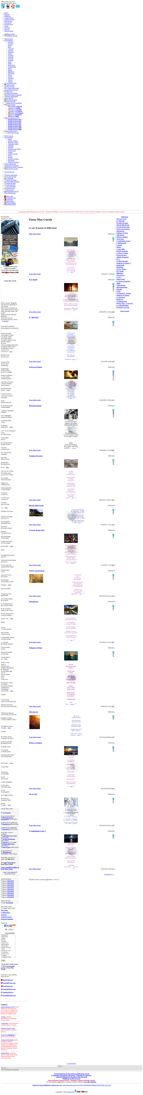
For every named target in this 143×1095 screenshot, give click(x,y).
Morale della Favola (36, 506)
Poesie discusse (8, 98)
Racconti (7, 14)
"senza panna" (8, 944)
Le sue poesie (6, 813)
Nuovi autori (9, 190)
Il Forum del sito (9, 172)
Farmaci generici (6, 1028)
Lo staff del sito (71, 1063)
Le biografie (8, 178)
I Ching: (3, 1017)
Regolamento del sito (11, 191)
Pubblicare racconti (11, 36)
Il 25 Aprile (33, 280)
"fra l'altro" (8, 941)
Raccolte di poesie (10, 100)
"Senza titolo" (8, 946)
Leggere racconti (9, 19)
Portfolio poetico (10, 204)
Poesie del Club (9, 101)
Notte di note (6, 847)
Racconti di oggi (10, 164)
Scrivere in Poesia (35, 367)
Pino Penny (4, 910)
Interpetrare (33, 601)
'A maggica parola (8, 957)
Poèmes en (15, 111)
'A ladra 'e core (8, 954)
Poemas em (15, 113)
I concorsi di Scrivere (11, 133)
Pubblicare (7, 16)
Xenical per (7, 1035)
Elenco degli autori (10, 175)
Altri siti (6, 29)
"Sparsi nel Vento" (8, 947)
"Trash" (8, 949)
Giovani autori (9, 188)
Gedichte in (15, 106)
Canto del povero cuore (9, 836)
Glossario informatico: (7, 1040)
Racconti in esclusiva (11, 165)
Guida (13, 1028)
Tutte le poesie (8, 39)
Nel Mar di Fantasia (8, 839)
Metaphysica (6, 824)
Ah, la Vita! (33, 794)
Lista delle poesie (10, 83)
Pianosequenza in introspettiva (7, 818)
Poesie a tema (9, 85)
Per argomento (8, 40)
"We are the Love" (8, 951)
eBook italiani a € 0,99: (8, 1007)
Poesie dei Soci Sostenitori (13, 103)
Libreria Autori (8, 31)
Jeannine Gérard (6, 917)
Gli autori (7, 27)
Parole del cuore (10, 198)
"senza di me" (8, 943)
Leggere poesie (8, 18)
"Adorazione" (8, 935)
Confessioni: (4, 1023)
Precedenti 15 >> (109, 874)
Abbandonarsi (6, 852)
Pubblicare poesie (9, 34)
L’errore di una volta (36, 530)
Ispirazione (5, 829)
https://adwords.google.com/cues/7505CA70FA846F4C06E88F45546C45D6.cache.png (84, 1085)
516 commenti (11, 872)
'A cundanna (8, 952)
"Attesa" (8, 938)
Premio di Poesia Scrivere (12, 118)
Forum (6, 26)
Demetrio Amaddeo (7, 919)
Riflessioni (124, 217)
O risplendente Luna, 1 (37, 831)
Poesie (6, 13)
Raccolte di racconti (11, 169)
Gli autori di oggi (10, 176)
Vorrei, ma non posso (36, 571)
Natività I (5, 842)
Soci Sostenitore (10, 186)
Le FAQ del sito (10, 193)
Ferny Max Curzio (35, 274)
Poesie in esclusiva (10, 93)
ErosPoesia (8, 199)
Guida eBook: (5, 1053)
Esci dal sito (7, 23)
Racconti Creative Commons (13, 167)
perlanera (4, 915)
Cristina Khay (5, 912)
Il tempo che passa (35, 456)
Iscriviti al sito (8, 24)
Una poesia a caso (10, 131)
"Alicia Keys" (8, 937)
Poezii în (15, 114)
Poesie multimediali (11, 96)
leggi (10, 351)
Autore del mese (10, 183)
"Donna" (8, 940)
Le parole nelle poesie (11, 88)
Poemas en (15, 109)
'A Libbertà (8, 955)
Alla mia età (33, 712)
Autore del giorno (10, 180)
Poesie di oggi (9, 86)
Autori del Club (9, 185)
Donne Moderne (10, 203)
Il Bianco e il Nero (35, 648)
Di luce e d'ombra (35, 743)
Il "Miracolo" (34, 317)
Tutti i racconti (8, 136)
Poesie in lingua (10, 105)
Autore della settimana (11, 181)
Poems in (14, 108)
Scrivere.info (70, 1092)
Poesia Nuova (9, 201)
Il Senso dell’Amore (8, 844)
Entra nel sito (8, 21)
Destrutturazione (35, 406)
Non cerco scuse (35, 234)
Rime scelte (8, 196)
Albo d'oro (8, 91)
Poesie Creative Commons (13, 95)
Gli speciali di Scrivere (11, 90)
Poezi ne (13, 116)
